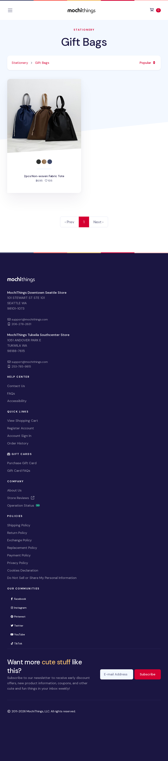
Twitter (18, 625)
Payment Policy (19, 555)
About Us (14, 490)
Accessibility (17, 401)
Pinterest (19, 616)
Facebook (19, 598)
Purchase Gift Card (22, 463)
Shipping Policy (18, 525)
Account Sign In (19, 436)
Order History (17, 443)
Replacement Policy (22, 548)
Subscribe (150, 674)
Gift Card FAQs (18, 470)
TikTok (17, 643)
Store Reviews (21, 498)
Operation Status (23, 505)
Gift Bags (84, 42)
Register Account (20, 428)
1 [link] (83, 222)
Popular (148, 63)
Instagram (20, 607)
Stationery (84, 29)
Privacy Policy (17, 563)
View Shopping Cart (22, 420)
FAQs (11, 393)
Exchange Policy (19, 540)
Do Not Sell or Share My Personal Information (42, 578)
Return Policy (17, 533)
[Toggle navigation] (10, 10)
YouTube (19, 634)
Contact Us (16, 386)
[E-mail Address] (116, 674)
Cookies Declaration (22, 570)
